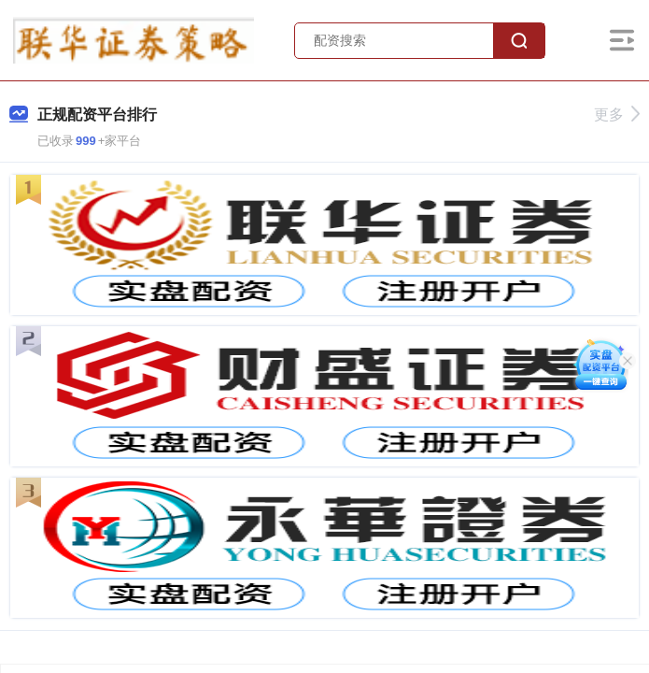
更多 (617, 114)
